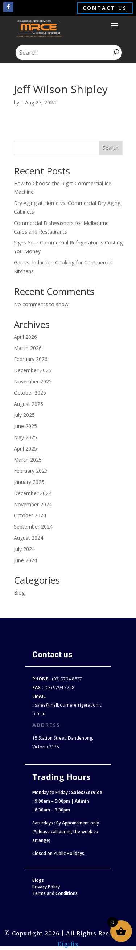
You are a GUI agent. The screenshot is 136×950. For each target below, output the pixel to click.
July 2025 (24, 414)
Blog (19, 592)
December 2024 (32, 493)
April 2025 (25, 448)
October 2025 (30, 392)
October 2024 (30, 515)
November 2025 (33, 381)
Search (111, 147)
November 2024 (33, 504)
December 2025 (32, 370)
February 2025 (31, 470)
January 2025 (29, 481)
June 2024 (25, 560)
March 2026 (28, 348)
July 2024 (24, 549)
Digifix (68, 944)
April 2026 (25, 336)
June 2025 (25, 426)
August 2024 (28, 537)
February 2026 (31, 358)
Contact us (105, 7)
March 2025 (28, 459)
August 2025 (28, 403)
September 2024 (33, 526)
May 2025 (25, 437)
